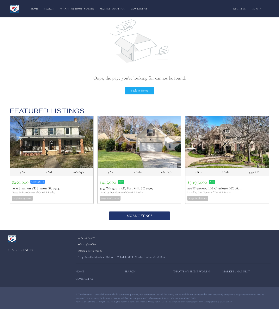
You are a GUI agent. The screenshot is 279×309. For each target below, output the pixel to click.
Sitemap (216, 301)
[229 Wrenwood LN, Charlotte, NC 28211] (227, 142)
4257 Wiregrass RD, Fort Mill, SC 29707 (126, 188)
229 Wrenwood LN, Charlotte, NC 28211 (214, 188)
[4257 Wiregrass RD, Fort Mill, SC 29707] (139, 142)
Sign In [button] (256, 8)
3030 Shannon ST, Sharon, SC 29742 (36, 188)
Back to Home (139, 90)
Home (35, 8)
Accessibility (226, 301)
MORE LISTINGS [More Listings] (139, 216)
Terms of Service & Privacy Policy (145, 301)
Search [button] (49, 8)
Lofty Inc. (91, 301)
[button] (81, 272)
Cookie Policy (168, 301)
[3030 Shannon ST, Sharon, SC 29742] (51, 142)
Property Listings (203, 301)
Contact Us (139, 8)
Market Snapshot (112, 8)
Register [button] (239, 8)
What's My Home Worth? (77, 8)
